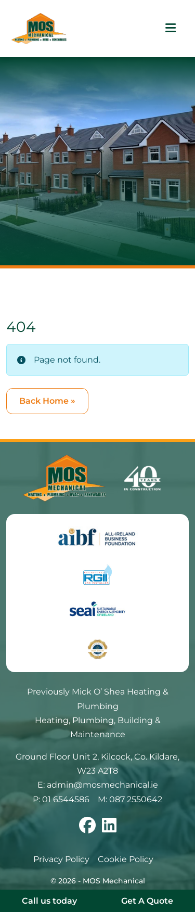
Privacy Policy (61, 859)
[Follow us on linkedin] (109, 828)
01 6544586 (65, 799)
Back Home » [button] (47, 401)
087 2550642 (135, 799)
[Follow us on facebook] (87, 828)
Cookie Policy (125, 859)
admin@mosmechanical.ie (102, 785)
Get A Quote (147, 901)
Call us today (49, 901)
